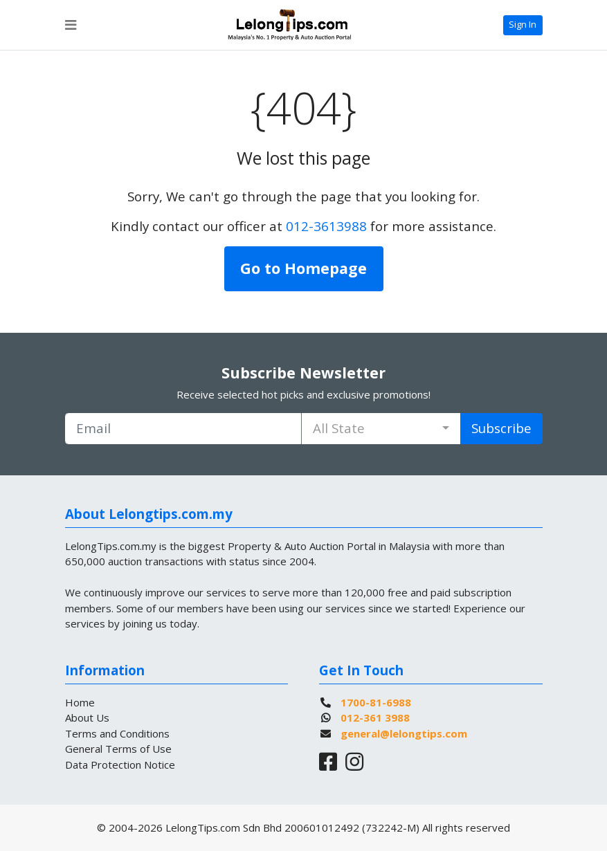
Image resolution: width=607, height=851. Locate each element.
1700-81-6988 (376, 702)
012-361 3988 (375, 717)
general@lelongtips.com (404, 733)
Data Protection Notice (120, 764)
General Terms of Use (118, 749)
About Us (87, 717)
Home (80, 702)
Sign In (522, 24)
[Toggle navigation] (70, 25)
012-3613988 (326, 226)
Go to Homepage (303, 268)
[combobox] (381, 428)
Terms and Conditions (117, 733)
